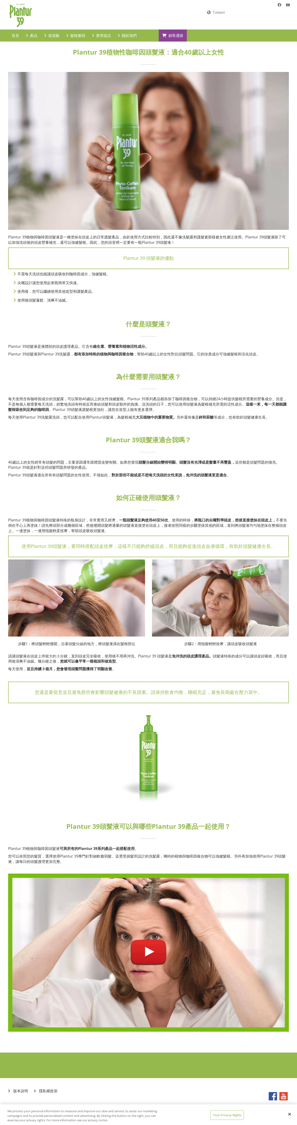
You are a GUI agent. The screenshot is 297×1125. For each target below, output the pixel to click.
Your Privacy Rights (227, 1115)
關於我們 (127, 31)
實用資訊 (101, 31)
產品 (31, 31)
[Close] (289, 1114)
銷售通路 (172, 31)
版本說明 (18, 1087)
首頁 (15, 31)
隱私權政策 (46, 1087)
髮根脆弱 (75, 31)
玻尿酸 (51, 31)
